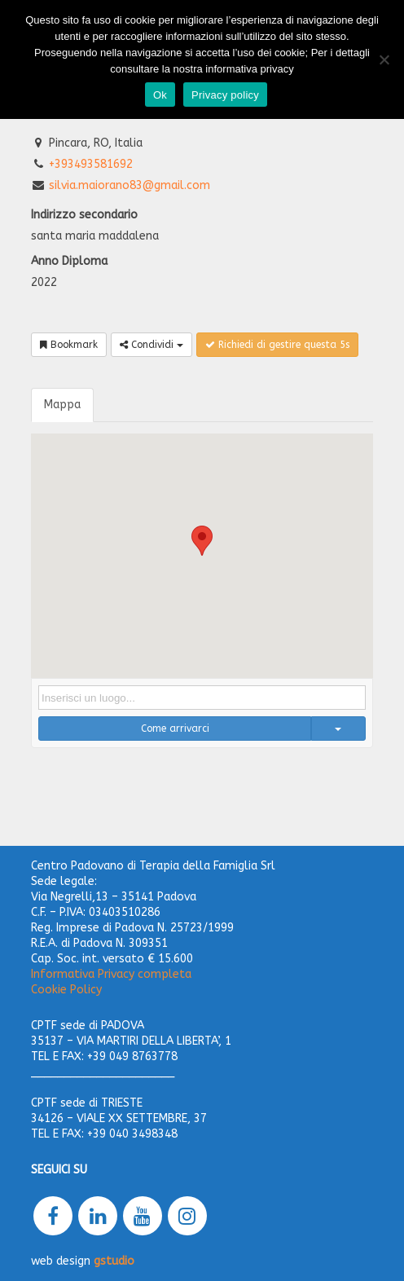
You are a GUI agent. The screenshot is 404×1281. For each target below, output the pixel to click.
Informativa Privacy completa (111, 974)
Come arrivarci (175, 728)
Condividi (151, 344)
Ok (160, 95)
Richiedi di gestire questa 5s (277, 344)
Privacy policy (225, 95)
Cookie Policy (66, 990)
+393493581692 (91, 164)
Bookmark (69, 344)
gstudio (114, 1261)
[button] (202, 541)
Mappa (62, 405)
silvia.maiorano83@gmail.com (129, 185)
